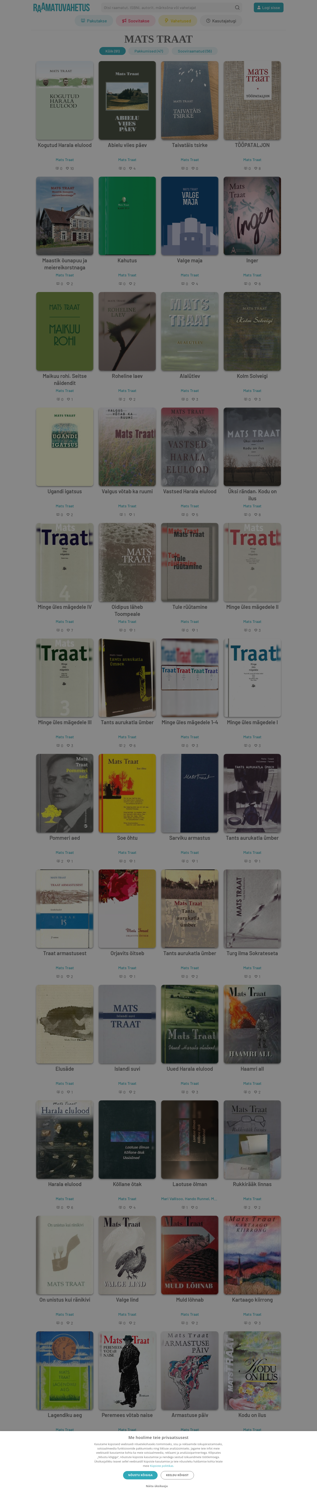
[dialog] (158, 1463)
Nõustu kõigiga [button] (140, 1475)
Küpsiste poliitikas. (162, 1466)
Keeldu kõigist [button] (177, 1475)
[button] (158, 1486)
